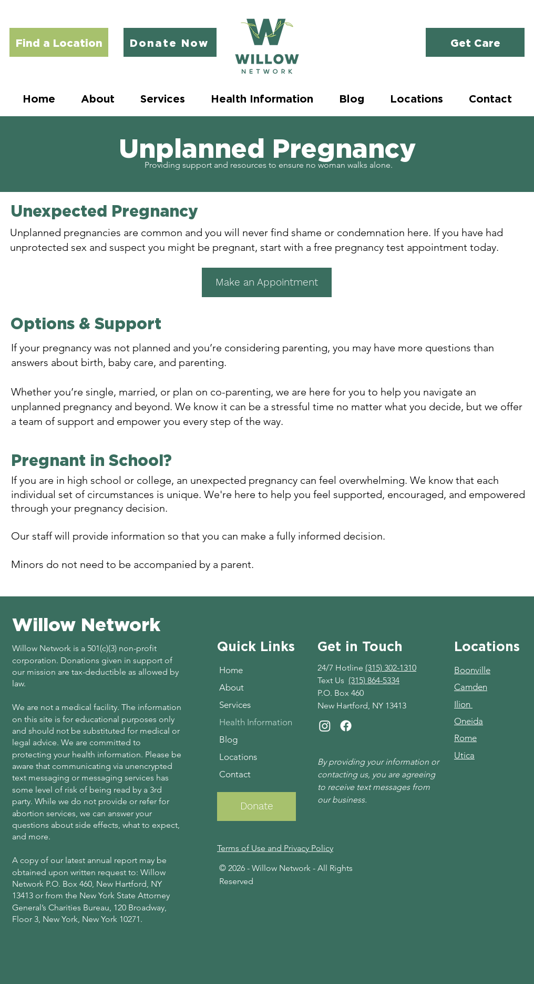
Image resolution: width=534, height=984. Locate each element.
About (231, 687)
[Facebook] (345, 725)
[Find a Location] (58, 42)
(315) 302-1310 (390, 668)
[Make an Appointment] (267, 282)
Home (231, 670)
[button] (162, 98)
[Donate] (256, 806)
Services (235, 704)
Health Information (255, 722)
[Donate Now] (170, 42)
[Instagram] (324, 725)
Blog (228, 739)
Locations (238, 757)
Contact (235, 774)
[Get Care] (475, 42)
